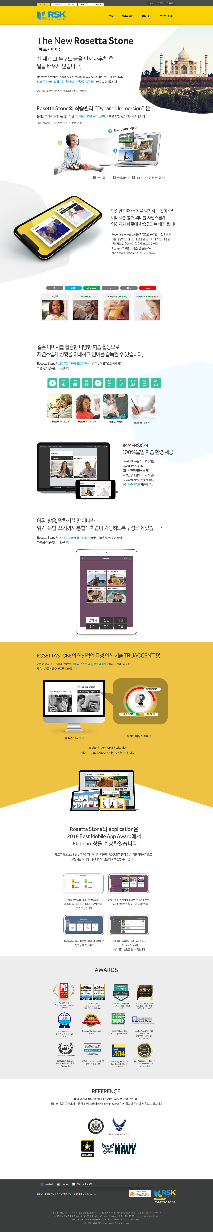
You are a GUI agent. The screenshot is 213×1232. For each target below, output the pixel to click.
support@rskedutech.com (147, 1216)
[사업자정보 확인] (133, 1219)
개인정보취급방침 (64, 1194)
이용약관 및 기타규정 (45, 1194)
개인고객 (43, 4)
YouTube (65, 1184)
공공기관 (84, 4)
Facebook (49, 1184)
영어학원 (57, 4)
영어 (111, 15)
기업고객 (70, 4)
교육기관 (97, 4)
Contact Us (91, 1194)
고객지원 (170, 3)
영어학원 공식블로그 (85, 1184)
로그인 (160, 3)
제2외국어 (127, 15)
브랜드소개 (166, 15)
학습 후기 (146, 15)
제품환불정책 (79, 1194)
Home (151, 3)
